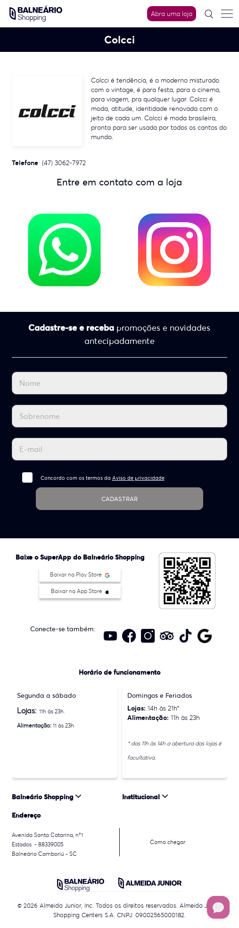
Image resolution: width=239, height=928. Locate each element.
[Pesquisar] (208, 14)
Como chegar (167, 841)
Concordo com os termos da (103, 478)
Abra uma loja (171, 13)
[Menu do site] (226, 14)
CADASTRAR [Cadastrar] (119, 499)
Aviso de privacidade (138, 478)
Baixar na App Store (80, 590)
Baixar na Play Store (80, 574)
